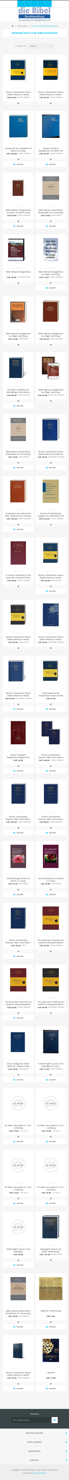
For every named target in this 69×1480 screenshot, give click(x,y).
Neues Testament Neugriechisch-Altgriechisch (18, 756)
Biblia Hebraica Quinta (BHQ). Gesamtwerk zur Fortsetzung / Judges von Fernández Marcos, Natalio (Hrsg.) (18, 455)
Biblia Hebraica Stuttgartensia (18, 272)
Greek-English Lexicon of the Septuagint (18, 1250)
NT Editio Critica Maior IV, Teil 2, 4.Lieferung (18, 1188)
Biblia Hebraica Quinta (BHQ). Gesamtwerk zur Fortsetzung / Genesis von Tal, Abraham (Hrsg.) (51, 214)
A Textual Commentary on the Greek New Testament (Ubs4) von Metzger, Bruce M (18, 577)
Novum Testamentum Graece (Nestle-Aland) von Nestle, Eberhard (18, 1375)
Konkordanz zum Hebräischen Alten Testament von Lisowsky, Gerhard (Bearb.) (18, 516)
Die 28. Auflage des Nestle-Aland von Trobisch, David (18, 1064)
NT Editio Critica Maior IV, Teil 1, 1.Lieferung (50, 1126)
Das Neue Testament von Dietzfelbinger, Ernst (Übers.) (18, 391)
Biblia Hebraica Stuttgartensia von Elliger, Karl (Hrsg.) (50, 273)
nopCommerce (39, 1473)
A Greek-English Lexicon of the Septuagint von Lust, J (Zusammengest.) (51, 1066)
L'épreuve (51, 1372)
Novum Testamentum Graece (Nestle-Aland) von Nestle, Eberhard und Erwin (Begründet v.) (18, 96)
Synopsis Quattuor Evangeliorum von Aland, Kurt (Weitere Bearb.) (50, 150)
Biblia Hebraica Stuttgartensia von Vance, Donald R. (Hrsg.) (18, 211)
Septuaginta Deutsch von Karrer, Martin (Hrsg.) (50, 1250)
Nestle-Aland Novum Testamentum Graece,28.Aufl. (50, 694)
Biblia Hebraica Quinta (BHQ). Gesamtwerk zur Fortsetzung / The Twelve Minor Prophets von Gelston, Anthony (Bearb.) (18, 1314)
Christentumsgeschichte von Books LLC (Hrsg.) (18, 879)
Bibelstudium (22, 26)
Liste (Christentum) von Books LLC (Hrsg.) (51, 879)
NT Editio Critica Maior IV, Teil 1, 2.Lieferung (50, 1188)
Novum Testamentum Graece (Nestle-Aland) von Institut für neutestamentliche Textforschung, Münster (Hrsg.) (51, 455)
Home (12, 26)
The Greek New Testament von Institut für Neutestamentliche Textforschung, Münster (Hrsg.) (50, 942)
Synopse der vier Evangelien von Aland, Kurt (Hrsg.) (18, 149)
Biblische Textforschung (51, 1311)
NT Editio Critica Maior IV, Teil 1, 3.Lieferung (18, 1126)
